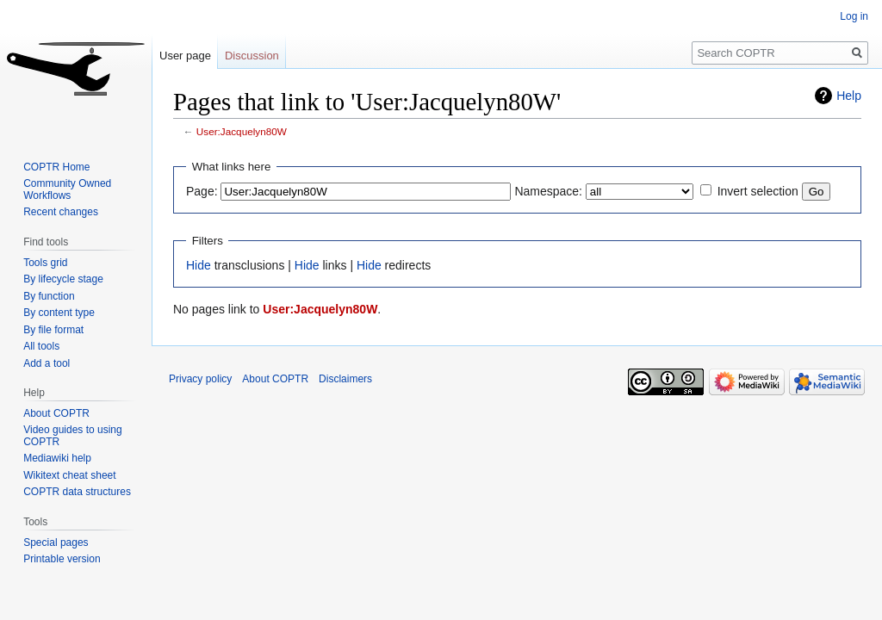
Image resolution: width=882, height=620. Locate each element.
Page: (202, 191)
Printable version (61, 559)
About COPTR (56, 413)
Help (848, 95)
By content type (59, 313)
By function (48, 296)
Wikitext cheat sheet (69, 475)
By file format (53, 330)
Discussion (252, 55)
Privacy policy (200, 379)
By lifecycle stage (63, 279)
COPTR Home (56, 167)
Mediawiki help (57, 458)
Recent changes (60, 212)
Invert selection (757, 191)
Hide (198, 265)
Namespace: (548, 191)
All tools (41, 346)
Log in (854, 16)
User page (185, 55)
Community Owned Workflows (67, 189)
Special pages (55, 542)
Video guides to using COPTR (72, 436)
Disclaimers (345, 379)
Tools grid (45, 263)
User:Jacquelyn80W (241, 131)
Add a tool (46, 363)
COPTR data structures (77, 492)
